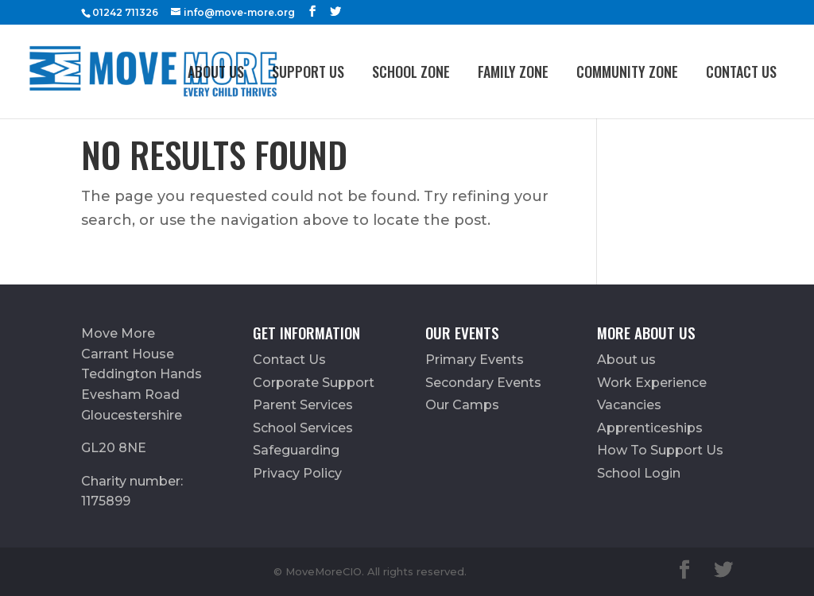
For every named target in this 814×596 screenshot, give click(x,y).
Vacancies (629, 404)
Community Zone (627, 71)
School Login (638, 473)
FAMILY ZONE (513, 71)
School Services (303, 427)
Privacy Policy (297, 473)
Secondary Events (483, 382)
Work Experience (652, 382)
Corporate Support (313, 382)
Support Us (308, 71)
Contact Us (741, 71)
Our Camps (462, 404)
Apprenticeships (650, 427)
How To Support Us (660, 450)
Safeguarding (296, 450)
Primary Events (474, 359)
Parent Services (303, 404)
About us (216, 71)
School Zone (411, 71)
